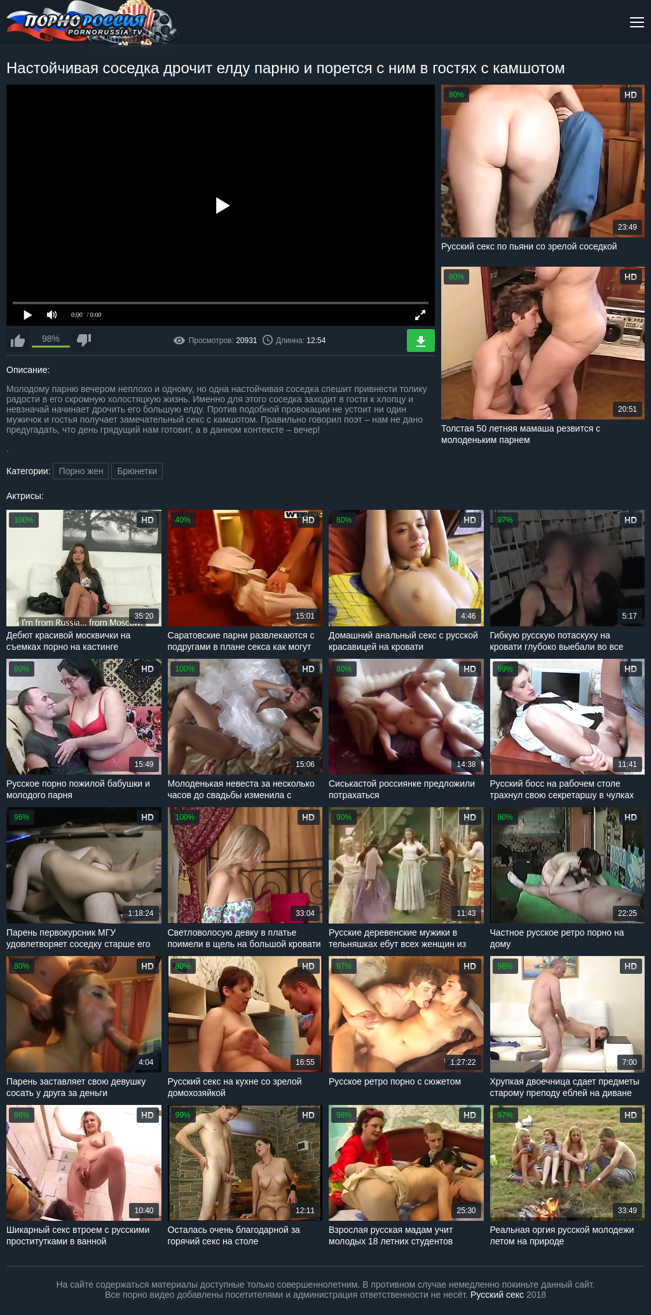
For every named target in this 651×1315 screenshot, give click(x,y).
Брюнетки (137, 471)
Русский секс (497, 1295)
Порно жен (80, 471)
